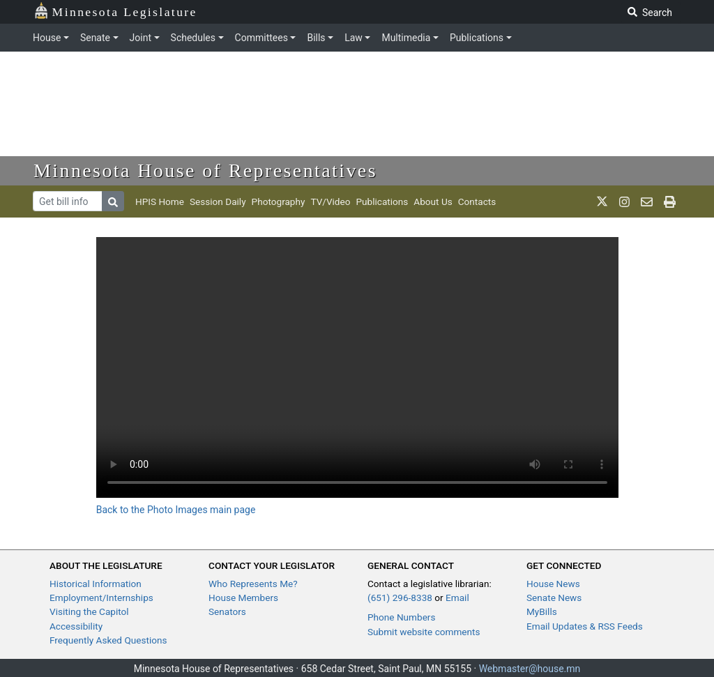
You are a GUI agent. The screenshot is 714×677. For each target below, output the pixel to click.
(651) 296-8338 (399, 597)
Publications (476, 37)
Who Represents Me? (253, 583)
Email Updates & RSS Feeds (584, 626)
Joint (140, 37)
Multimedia (405, 37)
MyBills (541, 611)
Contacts (477, 201)
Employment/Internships (101, 597)
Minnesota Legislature (115, 11)
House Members (243, 597)
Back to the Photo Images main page (176, 509)
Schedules (193, 37)
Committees (261, 37)
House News (553, 583)
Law (353, 37)
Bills (316, 37)
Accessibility (76, 626)
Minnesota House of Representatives (205, 170)
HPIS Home (159, 201)
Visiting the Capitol (89, 611)
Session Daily (218, 201)
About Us (432, 201)
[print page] (669, 201)
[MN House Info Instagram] (624, 201)
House (47, 37)
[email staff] (646, 201)
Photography (278, 201)
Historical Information (96, 583)
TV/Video (330, 201)
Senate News (554, 597)
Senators (227, 611)
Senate (95, 37)
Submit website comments (423, 631)
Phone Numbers (401, 617)
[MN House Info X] (602, 201)
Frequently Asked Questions (108, 640)
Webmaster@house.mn (530, 668)
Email (457, 597)
